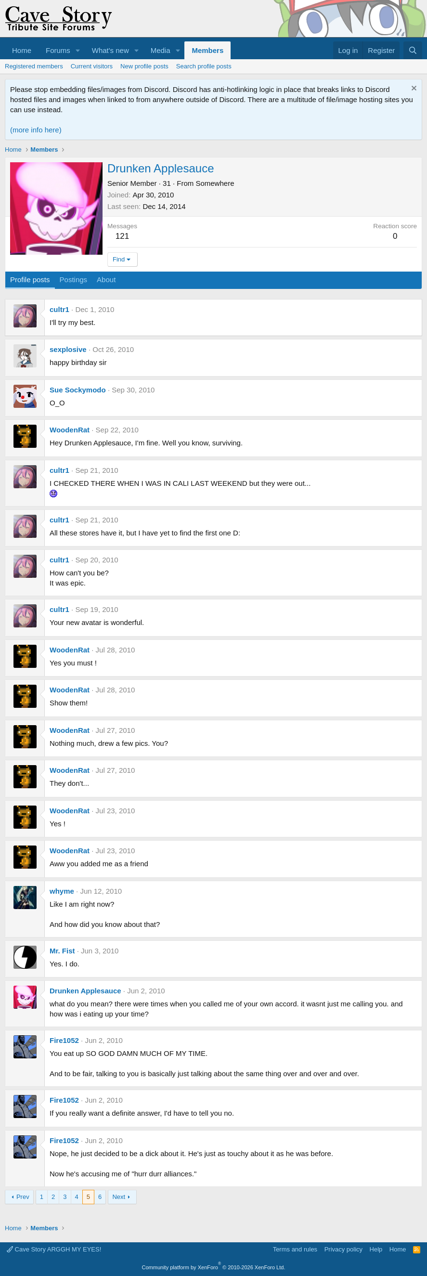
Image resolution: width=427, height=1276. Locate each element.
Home (21, 50)
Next (118, 1196)
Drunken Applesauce (85, 991)
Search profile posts (204, 66)
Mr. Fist (62, 951)
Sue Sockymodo (78, 390)
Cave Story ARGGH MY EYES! (54, 1249)
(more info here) (36, 130)
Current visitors (92, 66)
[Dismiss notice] (413, 89)
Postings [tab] (74, 279)
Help (376, 1249)
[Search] (412, 50)
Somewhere (214, 183)
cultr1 (59, 309)
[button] (78, 50)
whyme (62, 891)
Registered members (34, 66)
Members (207, 50)
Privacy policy (343, 1249)
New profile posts (144, 66)
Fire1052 (64, 1040)
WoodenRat (70, 430)
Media (160, 50)
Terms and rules (295, 1249)
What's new (110, 50)
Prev (22, 1196)
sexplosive (68, 349)
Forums (58, 50)
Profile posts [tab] (30, 279)
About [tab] (106, 279)
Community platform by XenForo (213, 1267)
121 (122, 236)
